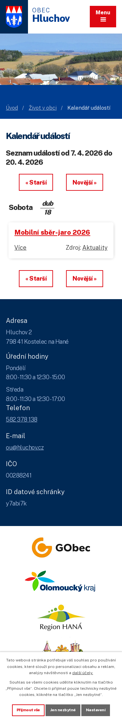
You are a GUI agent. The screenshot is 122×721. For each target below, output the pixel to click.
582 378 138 (21, 419)
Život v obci (43, 108)
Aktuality (95, 247)
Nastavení (96, 710)
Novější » (85, 182)
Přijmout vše (28, 710)
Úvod (12, 108)
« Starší (36, 182)
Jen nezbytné (63, 710)
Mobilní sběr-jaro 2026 (52, 232)
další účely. (82, 673)
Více (20, 247)
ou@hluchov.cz (25, 447)
